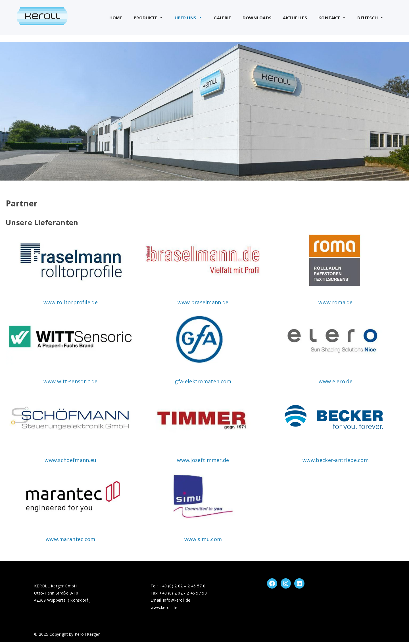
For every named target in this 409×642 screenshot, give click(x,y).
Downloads (257, 17)
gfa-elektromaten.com (203, 381)
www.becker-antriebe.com (335, 460)
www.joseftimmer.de (203, 460)
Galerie (222, 17)
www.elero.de (335, 381)
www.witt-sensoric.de (70, 381)
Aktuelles (295, 17)
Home (115, 17)
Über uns (189, 17)
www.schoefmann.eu (70, 460)
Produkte (148, 17)
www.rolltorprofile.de (70, 302)
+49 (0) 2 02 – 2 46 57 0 (182, 586)
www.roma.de (335, 302)
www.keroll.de (164, 607)
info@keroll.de (176, 600)
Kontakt (332, 17)
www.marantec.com (70, 539)
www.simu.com (203, 539)
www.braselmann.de (203, 302)
